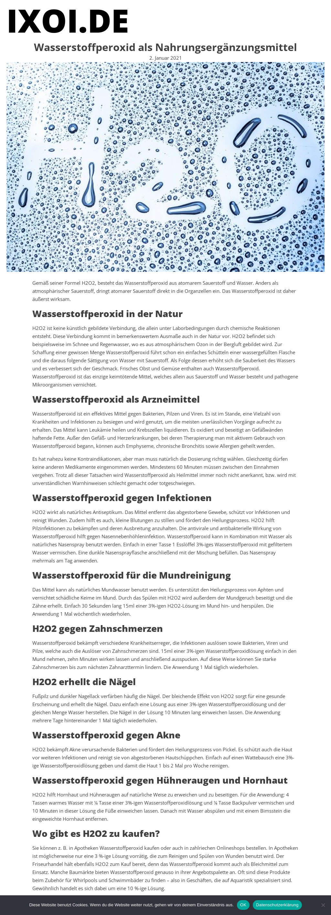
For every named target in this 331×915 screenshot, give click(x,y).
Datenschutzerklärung (277, 904)
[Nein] (323, 905)
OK (243, 904)
